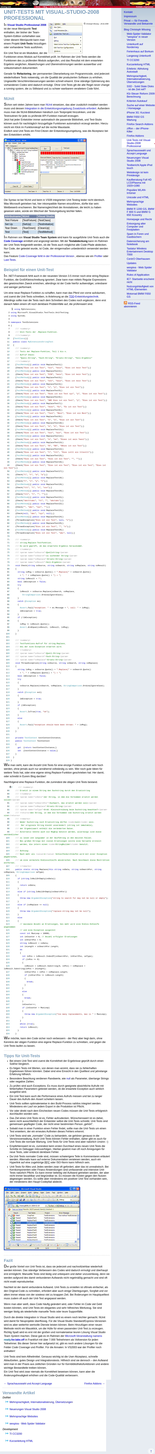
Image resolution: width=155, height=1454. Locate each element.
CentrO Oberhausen (138, 258)
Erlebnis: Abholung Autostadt (137, 70)
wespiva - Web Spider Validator (27, 1423)
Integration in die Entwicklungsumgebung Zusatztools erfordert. (61, 108)
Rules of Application (138, 274)
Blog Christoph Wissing (137, 29)
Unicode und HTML (138, 197)
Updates (131, 263)
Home (38, 7)
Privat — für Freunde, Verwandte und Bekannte (138, 22)
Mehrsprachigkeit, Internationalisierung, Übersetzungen (41, 1402)
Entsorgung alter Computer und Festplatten (136, 226)
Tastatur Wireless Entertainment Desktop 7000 (140, 251)
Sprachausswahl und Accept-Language (29, 1383)
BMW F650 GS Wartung (135, 118)
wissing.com (6, 7)
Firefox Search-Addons (140, 124)
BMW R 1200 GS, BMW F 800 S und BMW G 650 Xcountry (140, 212)
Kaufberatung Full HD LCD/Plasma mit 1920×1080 (139, 182)
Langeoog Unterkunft (139, 55)
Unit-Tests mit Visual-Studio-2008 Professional (69, 7)
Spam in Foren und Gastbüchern (138, 235)
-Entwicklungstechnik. (84, 296)
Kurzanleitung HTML (21, 1441)
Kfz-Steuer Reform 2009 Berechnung (141, 95)
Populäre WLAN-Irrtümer (136, 191)
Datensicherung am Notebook (138, 243)
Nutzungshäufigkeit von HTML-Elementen (140, 288)
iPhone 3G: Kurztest (138, 112)
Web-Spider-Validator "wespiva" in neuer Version (139, 36)
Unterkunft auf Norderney (135, 46)
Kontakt (139, 7)
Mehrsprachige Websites (24, 1416)
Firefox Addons (93, 1383)
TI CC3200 (16, 1433)
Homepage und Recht (139, 219)
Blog (45, 7)
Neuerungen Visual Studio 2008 (28, 1409)
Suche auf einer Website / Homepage (141, 107)
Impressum (148, 7)
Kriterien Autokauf (137, 101)
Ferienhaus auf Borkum (140, 51)
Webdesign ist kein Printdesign (137, 174)
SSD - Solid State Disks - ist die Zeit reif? (140, 88)
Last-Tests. (10, 259)
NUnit (49, 104)
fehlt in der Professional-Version (47, 256)
